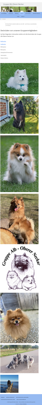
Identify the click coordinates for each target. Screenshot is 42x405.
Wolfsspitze (3, 41)
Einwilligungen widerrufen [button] (21, 399)
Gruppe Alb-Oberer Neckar (13, 4)
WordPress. (25, 404)
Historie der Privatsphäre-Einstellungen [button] (8, 399)
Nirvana (21, 404)
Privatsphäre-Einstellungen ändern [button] (22, 397)
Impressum (2, 397)
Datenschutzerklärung (10, 397)
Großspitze (3, 44)
